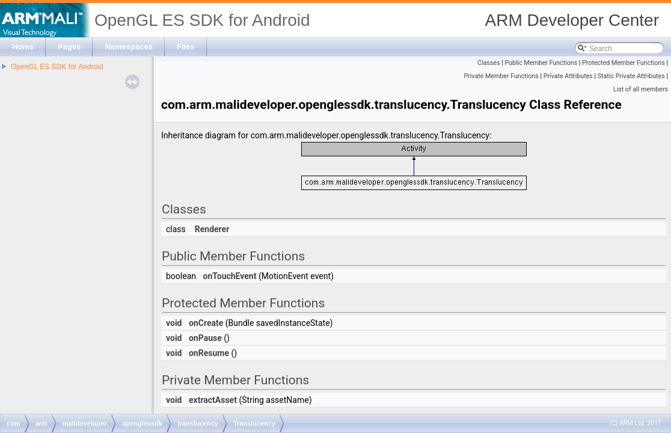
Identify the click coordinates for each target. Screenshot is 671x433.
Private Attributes (568, 76)
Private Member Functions (501, 76)
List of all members (640, 89)
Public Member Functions (540, 63)
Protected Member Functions (623, 63)
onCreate (206, 323)
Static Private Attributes (631, 76)
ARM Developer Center (572, 20)
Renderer (212, 229)
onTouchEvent (229, 276)
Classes (488, 63)
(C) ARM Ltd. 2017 (635, 423)
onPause (205, 338)
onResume (209, 353)
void (174, 323)
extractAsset (213, 400)
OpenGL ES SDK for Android (57, 67)
